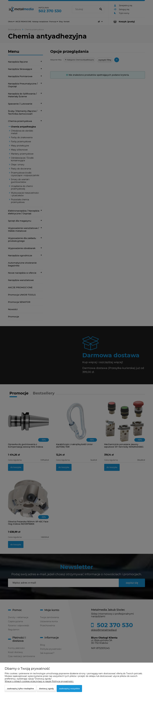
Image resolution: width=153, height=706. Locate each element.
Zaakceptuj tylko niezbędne (20, 688)
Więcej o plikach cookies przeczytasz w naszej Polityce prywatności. (39, 681)
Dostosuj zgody (46, 688)
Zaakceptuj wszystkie (69, 688)
